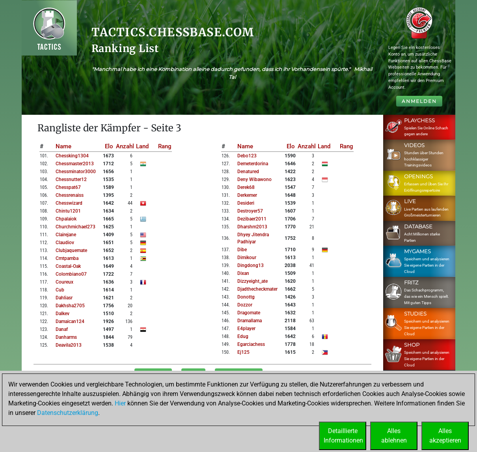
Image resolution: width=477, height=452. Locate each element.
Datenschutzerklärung (67, 413)
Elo (109, 146)
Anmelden (419, 101)
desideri (245, 203)
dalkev (62, 313)
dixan (243, 273)
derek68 (246, 187)
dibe (242, 249)
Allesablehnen (394, 435)
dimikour (246, 257)
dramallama (249, 320)
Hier (120, 403)
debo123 (247, 156)
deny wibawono (254, 179)
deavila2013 (69, 345)
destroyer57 (250, 211)
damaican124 (70, 321)
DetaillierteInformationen (343, 435)
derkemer (247, 195)
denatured (248, 171)
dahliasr (64, 298)
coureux (64, 282)
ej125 (243, 352)
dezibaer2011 (251, 219)
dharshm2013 (252, 227)
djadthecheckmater (257, 289)
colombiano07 (71, 274)
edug (242, 336)
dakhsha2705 (70, 305)
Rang (164, 146)
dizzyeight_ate (252, 281)
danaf (62, 329)
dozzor (244, 305)
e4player (246, 328)
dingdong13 (250, 265)
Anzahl (125, 146)
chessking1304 (72, 156)
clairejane (66, 234)
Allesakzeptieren (445, 435)
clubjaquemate (71, 250)
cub (60, 290)
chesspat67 (68, 187)
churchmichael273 (75, 227)
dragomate (248, 313)
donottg (246, 297)
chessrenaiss (70, 195)
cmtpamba (67, 258)
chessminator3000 (76, 171)
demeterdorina (252, 163)
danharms (66, 337)
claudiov (65, 242)
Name (63, 146)
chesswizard (69, 203)
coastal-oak (68, 266)
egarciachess (251, 344)
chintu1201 (68, 211)
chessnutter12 (71, 179)
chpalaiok (66, 219)
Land (142, 146)
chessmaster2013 (75, 163)
